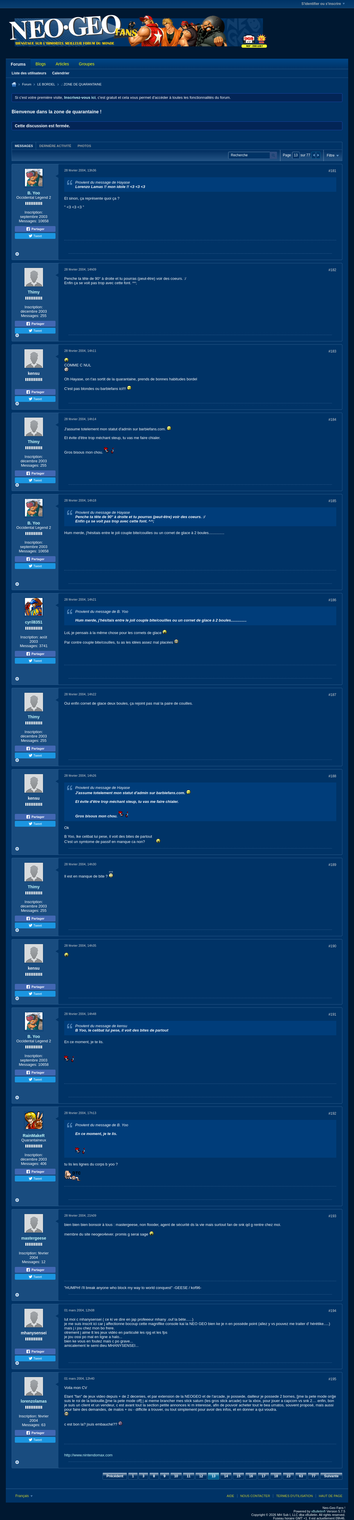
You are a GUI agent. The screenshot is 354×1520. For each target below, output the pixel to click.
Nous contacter (255, 1496)
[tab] (24, 146)
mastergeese (33, 1238)
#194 (332, 1311)
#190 (332, 946)
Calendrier (60, 73)
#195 (332, 1379)
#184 (332, 420)
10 (176, 1476)
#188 (332, 776)
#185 (332, 501)
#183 (332, 351)
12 (201, 1476)
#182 (332, 270)
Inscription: (34, 212)
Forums (18, 64)
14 (226, 1476)
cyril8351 (33, 622)
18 (276, 1476)
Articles (62, 64)
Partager (35, 229)
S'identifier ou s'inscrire (323, 4)
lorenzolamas (34, 1401)
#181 (332, 171)
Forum (26, 84)
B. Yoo (33, 193)
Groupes (86, 64)
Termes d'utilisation (294, 1496)
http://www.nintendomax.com (88, 1455)
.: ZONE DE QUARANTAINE (81, 84)
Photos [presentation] (84, 146)
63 (301, 1476)
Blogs (40, 64)
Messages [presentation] (24, 146)
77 (313, 1476)
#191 (332, 1014)
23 (288, 1476)
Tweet (35, 236)
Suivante (331, 1476)
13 (213, 1476)
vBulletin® (318, 1511)
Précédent (114, 1476)
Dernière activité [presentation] (55, 146)
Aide (230, 1496)
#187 (332, 695)
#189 (332, 865)
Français (24, 1496)
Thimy (34, 292)
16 (251, 1476)
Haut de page (330, 1496)
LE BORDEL (46, 84)
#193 (332, 1216)
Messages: (28, 221)
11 (188, 1476)
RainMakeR (33, 1135)
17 (263, 1476)
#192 (332, 1113)
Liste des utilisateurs (29, 73)
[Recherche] (252, 155)
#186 (332, 600)
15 (238, 1476)
